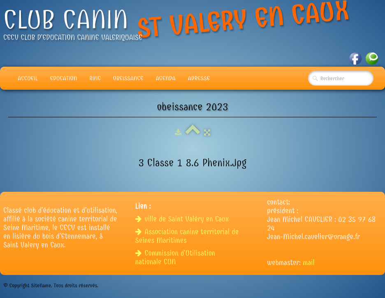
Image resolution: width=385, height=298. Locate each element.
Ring (95, 78)
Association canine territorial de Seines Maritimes (187, 236)
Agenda (166, 78)
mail (309, 262)
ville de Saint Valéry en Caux (183, 219)
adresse (199, 78)
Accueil (28, 78)
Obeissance (128, 78)
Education (63, 78)
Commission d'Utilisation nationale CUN (175, 257)
